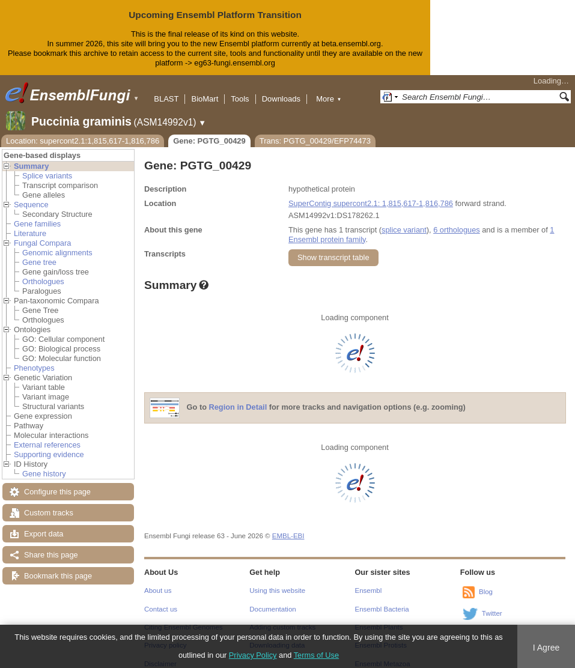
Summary (31, 156)
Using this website (277, 580)
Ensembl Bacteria (382, 599)
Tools (240, 89)
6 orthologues (456, 220)
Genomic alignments (57, 242)
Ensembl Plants (379, 617)
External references (47, 435)
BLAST (166, 89)
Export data (43, 524)
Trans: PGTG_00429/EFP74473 (315, 131)
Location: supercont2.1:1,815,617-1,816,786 (82, 131)
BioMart (204, 89)
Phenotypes (34, 358)
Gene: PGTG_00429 (209, 131)
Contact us (160, 599)
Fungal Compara (42, 233)
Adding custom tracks (282, 617)
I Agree (546, 647)
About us (157, 580)
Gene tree (39, 252)
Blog (486, 582)
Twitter (492, 603)
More (328, 89)
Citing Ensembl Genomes (183, 617)
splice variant (404, 220)
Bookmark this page (58, 566)
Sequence (31, 194)
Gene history (44, 464)
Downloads (281, 89)
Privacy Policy (253, 655)
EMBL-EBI (288, 526)
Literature (30, 223)
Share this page (51, 545)
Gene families (37, 214)
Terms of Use (316, 655)
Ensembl (368, 580)
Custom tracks (48, 503)
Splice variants (47, 166)
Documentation (272, 599)
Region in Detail (238, 397)
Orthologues (43, 271)
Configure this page (57, 482)
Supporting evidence (49, 444)
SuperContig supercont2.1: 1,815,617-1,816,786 (370, 193)
